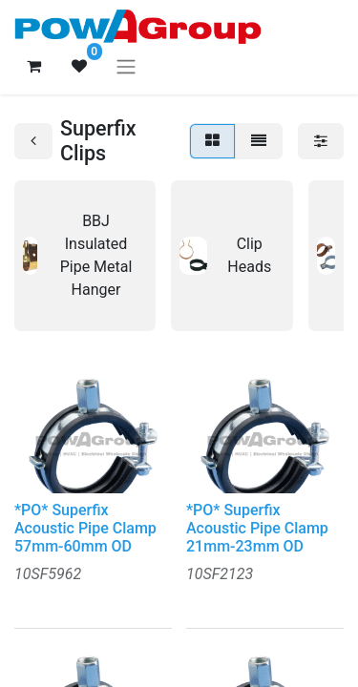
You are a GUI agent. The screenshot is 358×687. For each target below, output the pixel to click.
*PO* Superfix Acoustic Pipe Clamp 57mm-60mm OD (85, 528)
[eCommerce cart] (33, 66)
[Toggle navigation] (126, 66)
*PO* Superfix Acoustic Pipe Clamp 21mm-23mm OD (257, 528)
